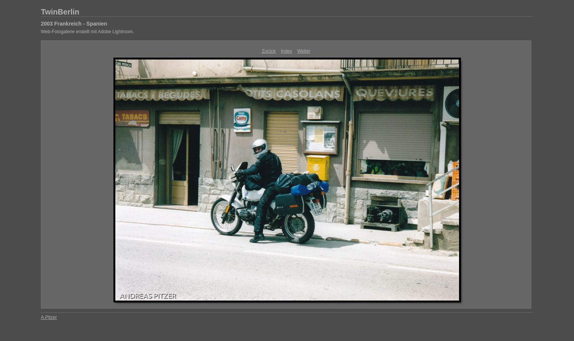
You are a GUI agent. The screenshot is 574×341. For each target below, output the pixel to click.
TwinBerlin (60, 12)
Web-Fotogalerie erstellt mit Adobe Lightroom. (87, 31)
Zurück (269, 51)
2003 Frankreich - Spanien (74, 24)
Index (286, 51)
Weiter (303, 51)
